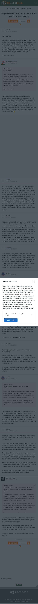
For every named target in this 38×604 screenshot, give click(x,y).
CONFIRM (11, 320)
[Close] (34, 282)
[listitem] (19, 314)
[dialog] (19, 302)
